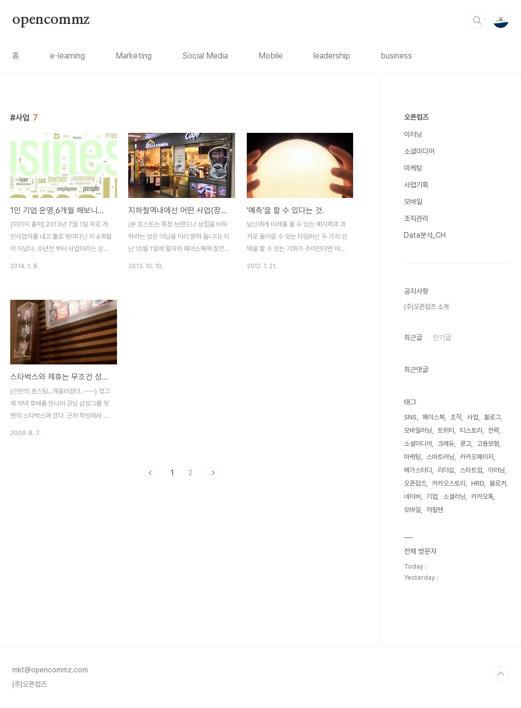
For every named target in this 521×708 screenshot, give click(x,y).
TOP (501, 674)
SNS (410, 417)
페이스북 (433, 417)
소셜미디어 (419, 151)
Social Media (205, 56)
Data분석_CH (425, 235)
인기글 (442, 337)
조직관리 (416, 218)
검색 (477, 20)
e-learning (67, 56)
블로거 (497, 483)
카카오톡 (482, 496)
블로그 (492, 417)
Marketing (133, 56)
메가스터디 (418, 470)
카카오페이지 (477, 457)
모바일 (413, 201)
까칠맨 (434, 510)
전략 (493, 430)
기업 (432, 496)
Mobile (270, 56)
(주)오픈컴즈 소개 (426, 306)
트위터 (446, 430)
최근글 (413, 337)
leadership (331, 56)
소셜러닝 (454, 496)
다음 (213, 473)
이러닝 (413, 134)
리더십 (446, 470)
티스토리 (471, 430)
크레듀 (446, 443)
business (396, 56)
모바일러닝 (418, 430)
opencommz (51, 20)
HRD (477, 483)
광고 (465, 443)
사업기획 (416, 185)
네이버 (412, 496)
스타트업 (471, 470)
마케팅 (413, 168)
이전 (150, 473)
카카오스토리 (449, 483)
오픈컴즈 (416, 117)
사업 (472, 417)
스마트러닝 (440, 457)
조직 (455, 417)
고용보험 (488, 443)
